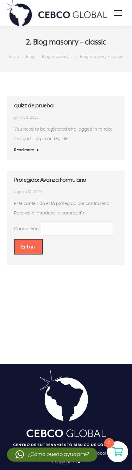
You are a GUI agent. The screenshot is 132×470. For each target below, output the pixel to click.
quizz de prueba (34, 106)
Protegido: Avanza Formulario (50, 181)
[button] (52, 455)
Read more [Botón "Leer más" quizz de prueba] (26, 150)
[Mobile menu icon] (118, 13)
